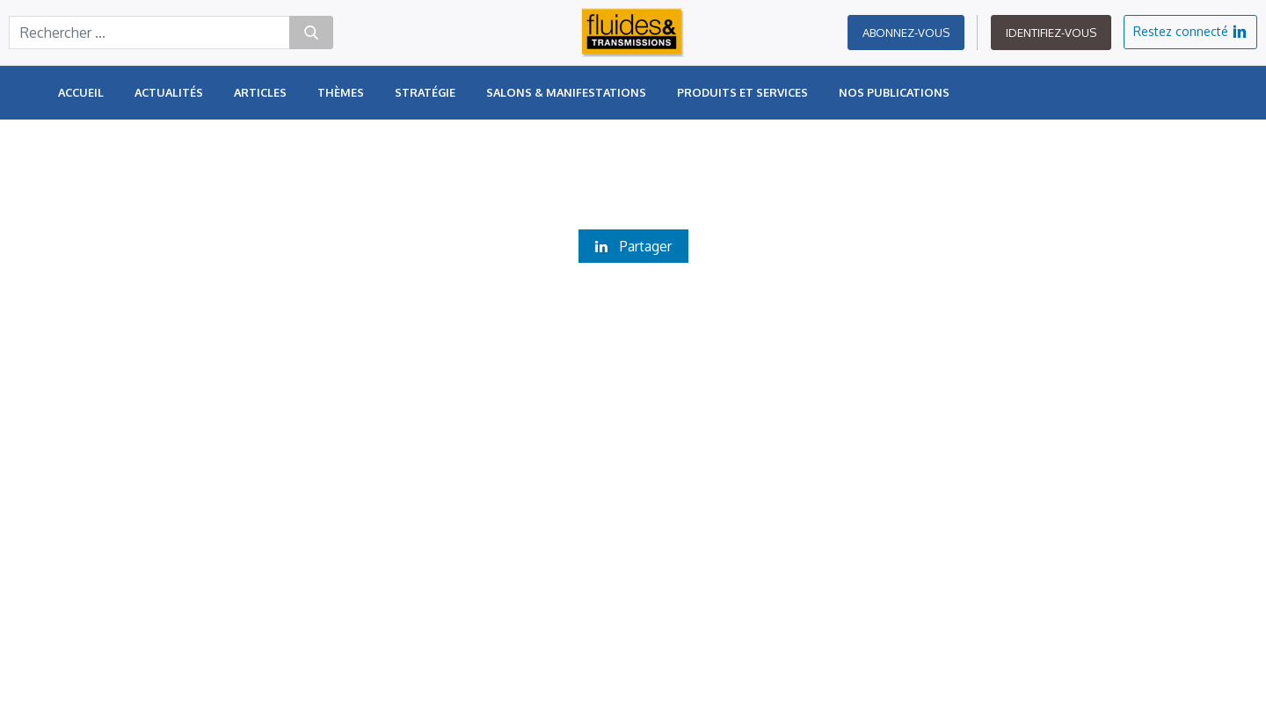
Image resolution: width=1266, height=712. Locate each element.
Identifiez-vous (1051, 44)
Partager (633, 246)
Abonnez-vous (906, 44)
